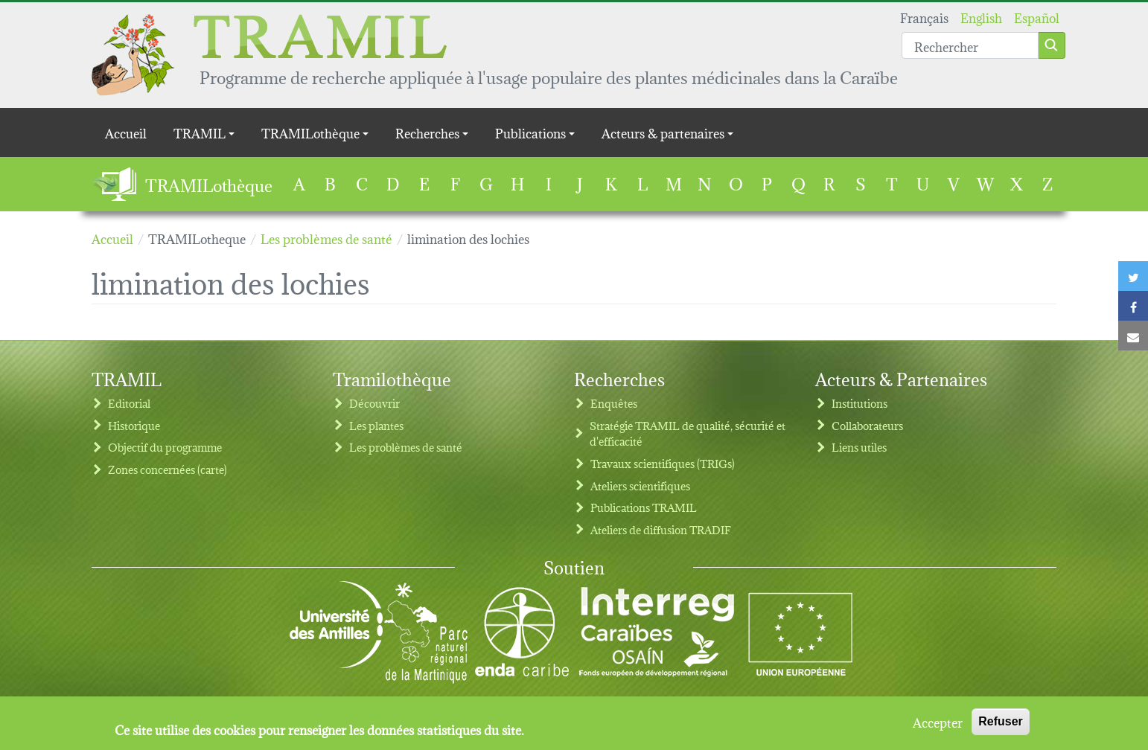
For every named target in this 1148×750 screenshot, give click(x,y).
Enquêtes (613, 402)
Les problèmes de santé (405, 446)
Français (924, 17)
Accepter (938, 727)
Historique (134, 425)
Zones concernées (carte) (167, 469)
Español (1036, 17)
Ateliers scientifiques (640, 485)
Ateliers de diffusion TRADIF (660, 529)
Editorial (129, 402)
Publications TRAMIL (643, 507)
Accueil (126, 132)
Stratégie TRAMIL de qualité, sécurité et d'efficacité (687, 433)
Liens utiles (859, 446)
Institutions (859, 402)
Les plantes (376, 425)
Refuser (1000, 726)
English (981, 17)
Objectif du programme (165, 446)
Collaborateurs (867, 425)
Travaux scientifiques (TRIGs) (662, 463)
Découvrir (374, 402)
